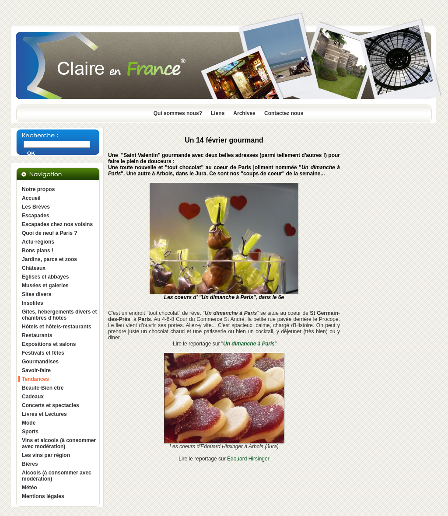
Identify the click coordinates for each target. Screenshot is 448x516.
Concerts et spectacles (50, 405)
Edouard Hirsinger (248, 459)
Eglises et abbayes (45, 277)
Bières (30, 464)
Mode (28, 423)
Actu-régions (38, 242)
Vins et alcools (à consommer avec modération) (59, 443)
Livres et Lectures (44, 414)
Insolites (32, 303)
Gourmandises (40, 362)
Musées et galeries (45, 285)
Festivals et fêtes (43, 353)
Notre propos (38, 189)
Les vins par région (46, 455)
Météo (29, 488)
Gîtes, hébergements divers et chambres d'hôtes (59, 315)
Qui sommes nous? (178, 113)
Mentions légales (43, 496)
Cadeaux (33, 397)
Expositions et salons (49, 344)
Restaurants (37, 335)
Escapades (35, 216)
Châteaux (34, 268)
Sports (30, 432)
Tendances (35, 379)
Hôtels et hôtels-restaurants (56, 327)
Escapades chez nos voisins (57, 224)
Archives (244, 113)
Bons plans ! (37, 251)
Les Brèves (36, 207)
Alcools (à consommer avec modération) (56, 476)
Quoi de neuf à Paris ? (49, 233)
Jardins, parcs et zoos (49, 259)
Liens (217, 113)
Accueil (31, 198)
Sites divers (36, 294)
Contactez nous (283, 113)
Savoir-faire (36, 370)
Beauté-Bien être (42, 388)
